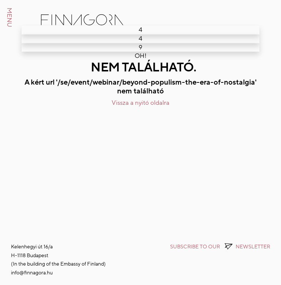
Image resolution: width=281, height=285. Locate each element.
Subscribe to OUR (220, 246)
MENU (9, 17)
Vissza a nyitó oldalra (140, 103)
